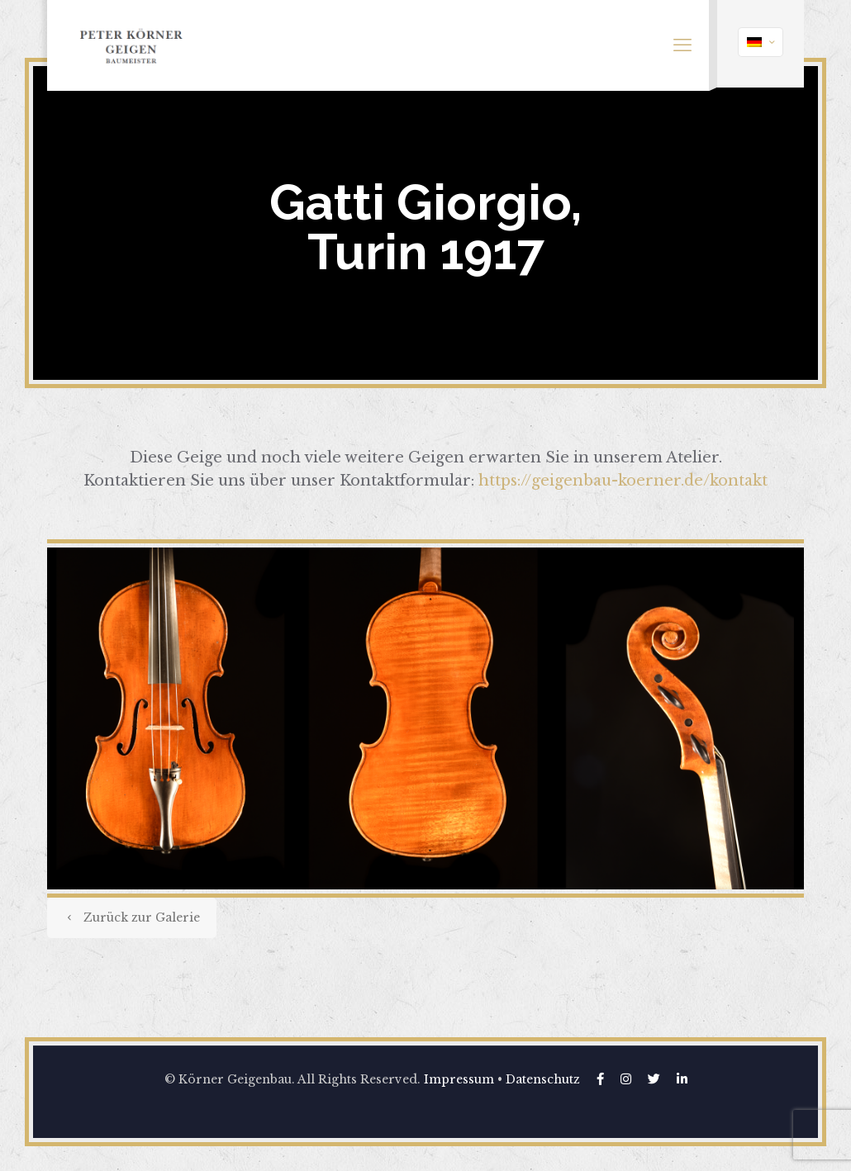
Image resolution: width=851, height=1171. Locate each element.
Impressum (459, 1079)
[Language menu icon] (760, 42)
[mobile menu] (682, 45)
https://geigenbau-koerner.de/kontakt (623, 481)
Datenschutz (543, 1079)
